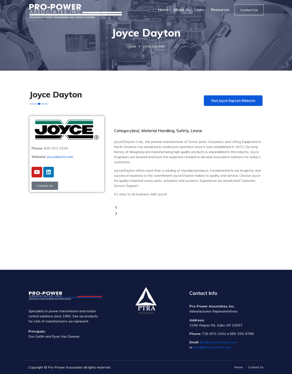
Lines (199, 9)
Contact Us (249, 10)
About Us (181, 9)
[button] (189, 207)
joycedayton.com (60, 157)
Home (163, 9)
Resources (220, 9)
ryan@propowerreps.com (212, 347)
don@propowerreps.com (218, 342)
